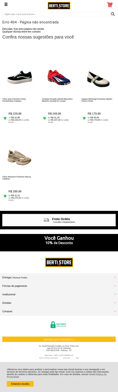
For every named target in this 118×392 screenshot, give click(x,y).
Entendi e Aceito (20, 383)
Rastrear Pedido (20, 278)
